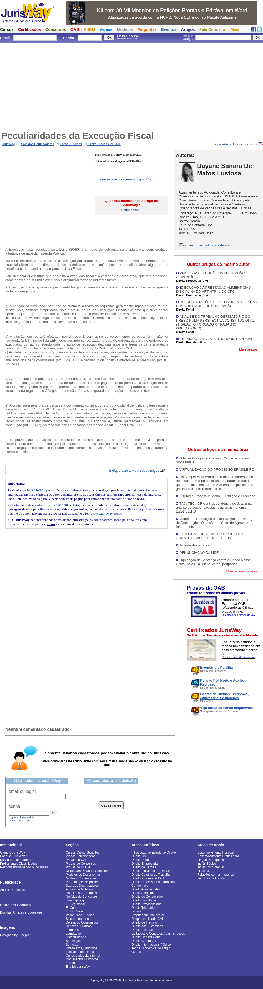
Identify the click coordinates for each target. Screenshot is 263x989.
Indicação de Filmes (80, 952)
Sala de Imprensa (78, 919)
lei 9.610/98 (35, 490)
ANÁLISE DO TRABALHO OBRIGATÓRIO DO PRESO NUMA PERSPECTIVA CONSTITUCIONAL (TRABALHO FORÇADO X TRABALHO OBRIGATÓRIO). (215, 322)
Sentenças (73, 941)
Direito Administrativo (146, 889)
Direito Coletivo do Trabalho (151, 874)
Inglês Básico (206, 863)
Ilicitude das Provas (194, 545)
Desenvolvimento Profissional (218, 856)
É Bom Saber (75, 911)
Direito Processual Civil (104, 144)
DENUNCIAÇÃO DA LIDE (199, 553)
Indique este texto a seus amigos (237, 144)
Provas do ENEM (78, 867)
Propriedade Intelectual (148, 915)
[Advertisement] (131, 84)
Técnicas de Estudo (211, 878)
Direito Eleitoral (142, 930)
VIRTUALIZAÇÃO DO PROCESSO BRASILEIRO (216, 469)
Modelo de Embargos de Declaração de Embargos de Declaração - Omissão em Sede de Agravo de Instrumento (216, 523)
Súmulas (72, 944)
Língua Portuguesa (210, 860)
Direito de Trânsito (144, 922)
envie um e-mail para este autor (209, 245)
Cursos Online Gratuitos (82, 852)
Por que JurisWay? (13, 856)
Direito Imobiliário (144, 900)
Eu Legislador (75, 904)
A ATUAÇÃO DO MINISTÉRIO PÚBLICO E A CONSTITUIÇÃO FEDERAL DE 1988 (211, 536)
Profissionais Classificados (18, 863)
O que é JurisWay (12, 852)
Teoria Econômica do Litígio (151, 948)
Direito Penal (141, 860)
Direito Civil (140, 856)
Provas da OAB (77, 860)
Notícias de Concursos (82, 897)
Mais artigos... (249, 349)
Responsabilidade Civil (147, 919)
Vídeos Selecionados (80, 856)
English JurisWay (78, 966)
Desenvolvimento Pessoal (215, 852)
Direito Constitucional (146, 937)
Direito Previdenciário (146, 904)
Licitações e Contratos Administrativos (158, 933)
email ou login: (22, 791)
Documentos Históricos (82, 959)
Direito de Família (144, 867)
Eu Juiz (71, 908)
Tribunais (72, 930)
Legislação (73, 933)
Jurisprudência (76, 937)
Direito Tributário (143, 908)
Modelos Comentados (81, 878)
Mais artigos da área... (243, 571)
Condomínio (140, 885)
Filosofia (203, 871)
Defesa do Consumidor (82, 922)
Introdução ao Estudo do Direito (154, 852)
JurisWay (8, 144)
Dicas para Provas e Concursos (88, 871)
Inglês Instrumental (210, 867)
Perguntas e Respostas (82, 882)
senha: (15, 806)
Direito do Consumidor (147, 897)
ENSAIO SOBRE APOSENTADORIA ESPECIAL (216, 339)
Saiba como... (131, 210)
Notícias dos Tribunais (81, 893)
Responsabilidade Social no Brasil (24, 867)
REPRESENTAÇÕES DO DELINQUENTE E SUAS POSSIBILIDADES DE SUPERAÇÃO (216, 304)
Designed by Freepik (14, 935)
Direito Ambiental (143, 893)
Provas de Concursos (81, 863)
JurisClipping (75, 900)
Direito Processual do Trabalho (153, 882)
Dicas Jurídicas (71, 144)
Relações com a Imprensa (215, 874)
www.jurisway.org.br (107, 513)
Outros (136, 952)
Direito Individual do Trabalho (152, 871)
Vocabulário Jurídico (80, 915)
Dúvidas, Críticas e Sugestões (21, 912)
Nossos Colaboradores (16, 860)
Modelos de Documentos (83, 874)
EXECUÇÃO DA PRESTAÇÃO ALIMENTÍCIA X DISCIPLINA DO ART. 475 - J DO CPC (213, 289)
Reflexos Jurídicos (79, 926)
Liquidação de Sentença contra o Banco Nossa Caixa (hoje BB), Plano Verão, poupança (213, 562)
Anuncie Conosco (12, 890)
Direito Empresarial (145, 863)
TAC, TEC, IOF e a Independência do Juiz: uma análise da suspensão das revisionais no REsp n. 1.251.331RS (214, 507)
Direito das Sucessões (147, 926)
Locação (137, 911)
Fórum (70, 963)
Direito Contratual (144, 941)
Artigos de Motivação (80, 889)
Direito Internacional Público (151, 944)
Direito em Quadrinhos (81, 948)
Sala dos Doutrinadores (37, 144)
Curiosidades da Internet (83, 955)
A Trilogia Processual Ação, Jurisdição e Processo (217, 496)
